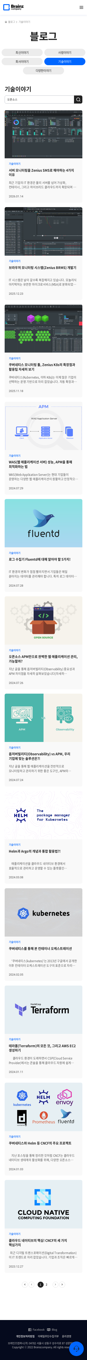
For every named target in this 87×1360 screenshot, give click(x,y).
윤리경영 (66, 1336)
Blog (52, 1329)
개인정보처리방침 (25, 1336)
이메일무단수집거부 (48, 1336)
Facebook (36, 1329)
